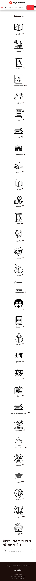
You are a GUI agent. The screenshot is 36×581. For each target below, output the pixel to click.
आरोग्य (19, 103)
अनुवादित (18, 34)
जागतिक (18, 241)
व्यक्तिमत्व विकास (18, 448)
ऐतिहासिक (19, 155)
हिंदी (19, 534)
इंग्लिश (19, 121)
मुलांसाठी (18, 362)
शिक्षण (19, 483)
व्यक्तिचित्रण (19, 431)
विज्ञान (18, 396)
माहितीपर (18, 345)
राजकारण (18, 379)
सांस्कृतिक (18, 517)
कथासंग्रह (18, 172)
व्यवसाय (18, 465)
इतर (19, 138)
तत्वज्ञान (19, 276)
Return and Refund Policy (18, 576)
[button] (2, 7)
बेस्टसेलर (18, 327)
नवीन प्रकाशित (19, 293)
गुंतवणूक (18, 207)
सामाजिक (18, 500)
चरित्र (18, 224)
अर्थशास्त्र (18, 52)
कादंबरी (19, 189)
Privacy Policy (18, 574)
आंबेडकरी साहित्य (19, 86)
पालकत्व (18, 310)
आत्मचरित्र (19, 69)
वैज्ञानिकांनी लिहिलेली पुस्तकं (18, 414)
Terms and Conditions (18, 578)
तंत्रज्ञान (19, 258)
